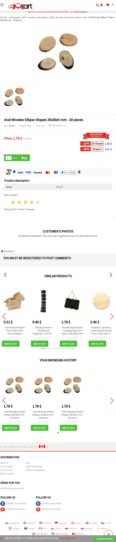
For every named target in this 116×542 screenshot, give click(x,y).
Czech (106, 523)
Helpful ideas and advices (12, 489)
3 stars (26, 202)
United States (60, 534)
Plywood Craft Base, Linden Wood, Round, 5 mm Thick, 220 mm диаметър (101, 331)
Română (45, 523)
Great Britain (39, 534)
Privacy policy (6, 467)
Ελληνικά (29, 523)
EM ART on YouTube (12, 510)
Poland (56, 529)
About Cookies (7, 474)
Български (12, 523)
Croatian (91, 523)
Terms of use (6, 470)
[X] (1, 538)
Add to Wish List (57, 126)
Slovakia (71, 529)
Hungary (14, 529)
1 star (13, 202)
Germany (61, 523)
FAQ (27, 463)
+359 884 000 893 (79, 12)
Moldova (78, 534)
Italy (43, 529)
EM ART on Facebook (13, 504)
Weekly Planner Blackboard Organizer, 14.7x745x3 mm (43, 331)
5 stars (38, 202)
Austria (76, 523)
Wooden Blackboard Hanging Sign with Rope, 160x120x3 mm (72, 330)
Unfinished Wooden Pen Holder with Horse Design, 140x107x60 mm (15, 331)
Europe (29, 529)
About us (4, 463)
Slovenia (86, 529)
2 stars (19, 202)
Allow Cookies (105, 539)
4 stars (32, 202)
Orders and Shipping (35, 470)
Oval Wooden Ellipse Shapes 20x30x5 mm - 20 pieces (15, 415)
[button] (41, 348)
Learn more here (69, 538)
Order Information (34, 467)
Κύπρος (102, 529)
